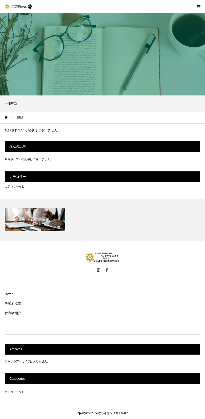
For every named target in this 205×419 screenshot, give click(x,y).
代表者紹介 (13, 313)
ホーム (10, 294)
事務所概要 (13, 303)
